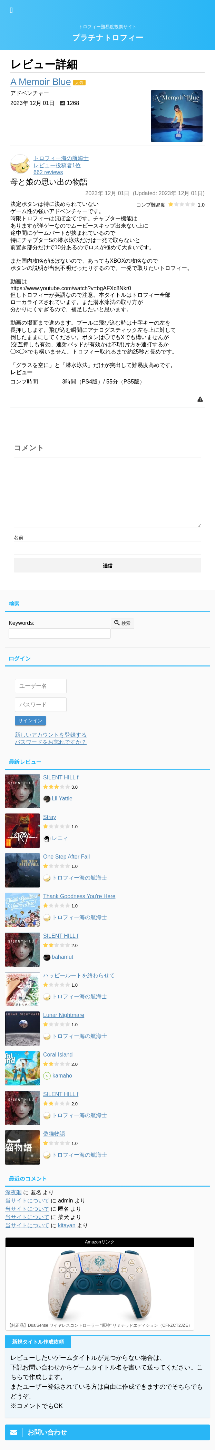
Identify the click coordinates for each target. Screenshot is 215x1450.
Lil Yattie (62, 798)
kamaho (62, 1075)
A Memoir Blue (40, 82)
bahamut (62, 956)
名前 (18, 537)
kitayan (67, 1225)
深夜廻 (13, 1192)
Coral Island (57, 1054)
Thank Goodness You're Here (79, 896)
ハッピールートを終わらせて (79, 975)
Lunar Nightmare (63, 1014)
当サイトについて (27, 1200)
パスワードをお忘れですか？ (51, 741)
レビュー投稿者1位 (57, 165)
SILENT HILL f (60, 777)
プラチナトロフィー (107, 37)
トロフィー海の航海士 (79, 877)
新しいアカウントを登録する (51, 734)
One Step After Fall (66, 856)
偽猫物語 (54, 1133)
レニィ (60, 838)
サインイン (30, 720)
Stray (49, 816)
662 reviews (48, 172)
